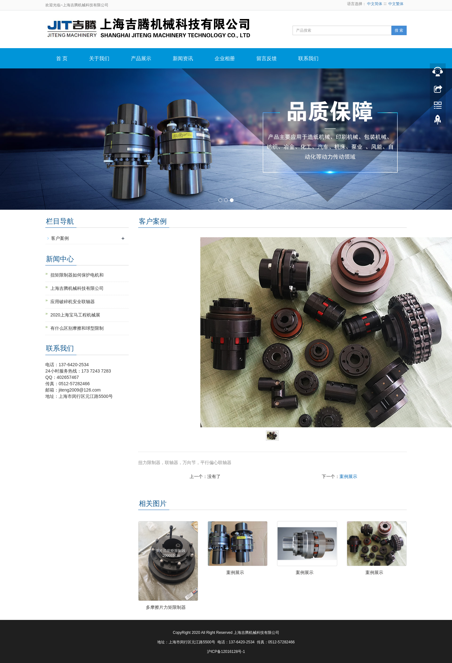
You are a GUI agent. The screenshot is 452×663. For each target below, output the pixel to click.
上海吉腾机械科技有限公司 (77, 288)
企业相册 (225, 58)
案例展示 (348, 476)
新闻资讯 (183, 58)
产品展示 (141, 58)
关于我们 (99, 58)
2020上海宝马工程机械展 (75, 314)
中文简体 (374, 4)
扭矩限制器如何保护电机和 (77, 274)
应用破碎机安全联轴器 (72, 301)
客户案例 (60, 238)
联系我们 (308, 58)
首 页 (62, 58)
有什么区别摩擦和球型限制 (77, 328)
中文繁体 (396, 4)
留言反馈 (266, 58)
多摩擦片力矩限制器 (166, 607)
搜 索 (399, 30)
